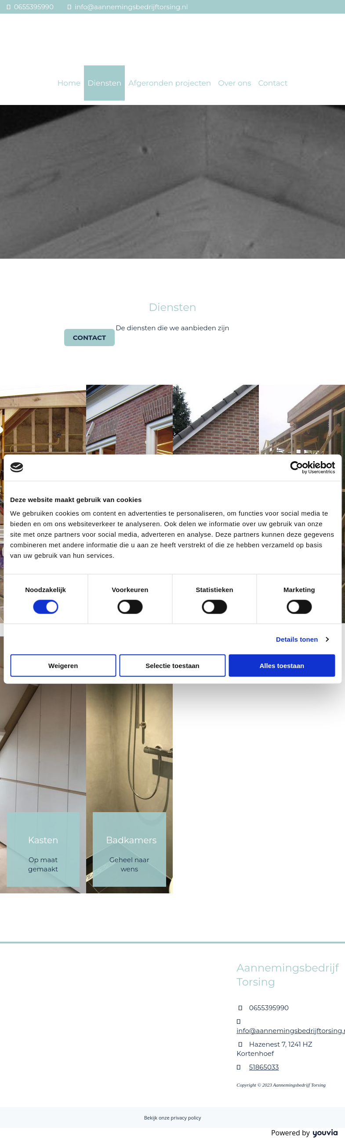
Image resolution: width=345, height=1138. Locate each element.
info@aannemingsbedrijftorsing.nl (131, 7)
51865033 (264, 1067)
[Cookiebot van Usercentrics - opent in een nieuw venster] (296, 467)
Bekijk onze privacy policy (172, 1117)
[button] (89, 337)
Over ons (234, 83)
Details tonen (297, 639)
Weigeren (63, 665)
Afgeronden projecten (169, 83)
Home (69, 83)
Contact (272, 83)
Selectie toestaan (172, 665)
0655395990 (34, 7)
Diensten (104, 83)
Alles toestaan (281, 665)
